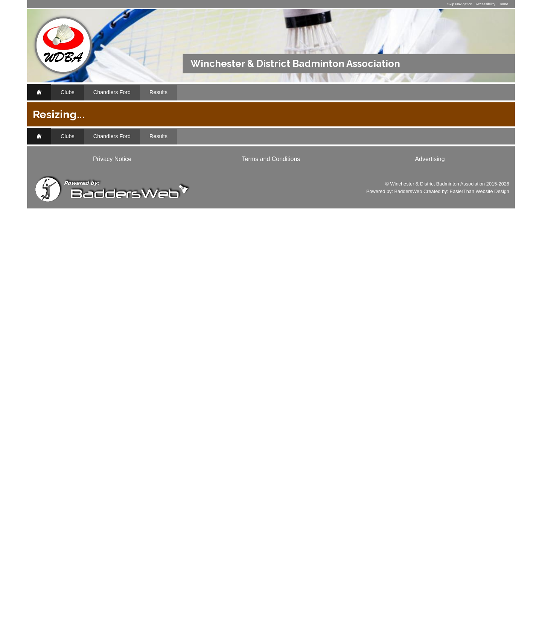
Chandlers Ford (112, 92)
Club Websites (74, 477)
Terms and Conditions (271, 584)
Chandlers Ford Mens (420, 153)
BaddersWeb (408, 617)
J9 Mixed (215, 355)
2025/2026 (193, 164)
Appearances (67, 177)
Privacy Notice (112, 584)
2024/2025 (226, 164)
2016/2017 (427, 164)
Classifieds (134, 384)
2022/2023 (293, 164)
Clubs (68, 92)
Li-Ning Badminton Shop (92, 305)
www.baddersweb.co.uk (71, 536)
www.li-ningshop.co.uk (69, 372)
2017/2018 (394, 164)
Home (503, 4)
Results (158, 92)
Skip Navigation (459, 4)
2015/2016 (461, 164)
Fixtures (60, 145)
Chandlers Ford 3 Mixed (353, 153)
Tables (378, 190)
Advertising (430, 584)
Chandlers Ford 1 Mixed (211, 153)
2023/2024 (260, 164)
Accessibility (485, 4)
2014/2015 (185, 173)
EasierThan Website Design (479, 617)
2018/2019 (360, 164)
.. (49, 209)
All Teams (466, 153)
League (324, 190)
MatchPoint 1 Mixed (229, 271)
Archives (60, 193)
